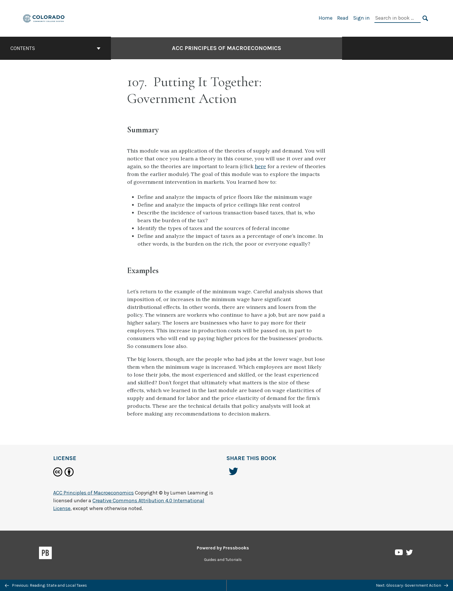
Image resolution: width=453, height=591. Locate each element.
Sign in (361, 18)
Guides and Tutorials (223, 559)
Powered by (223, 548)
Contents (55, 48)
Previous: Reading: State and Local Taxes (46, 585)
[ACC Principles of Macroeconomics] (44, 18)
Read (342, 18)
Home (326, 18)
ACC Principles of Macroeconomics (226, 48)
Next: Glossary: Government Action (412, 585)
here (260, 166)
